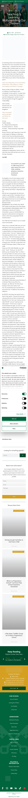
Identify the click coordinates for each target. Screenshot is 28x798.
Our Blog (14, 756)
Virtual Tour (14, 709)
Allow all (14, 418)
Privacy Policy (14, 770)
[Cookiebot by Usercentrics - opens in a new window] (20, 368)
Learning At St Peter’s (14, 702)
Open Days (14, 727)
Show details (20, 414)
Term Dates (14, 746)
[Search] (23, 455)
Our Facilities (14, 706)
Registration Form (14, 730)
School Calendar (19, 1)
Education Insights (9, 34)
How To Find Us (14, 742)
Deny (14, 428)
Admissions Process (14, 720)
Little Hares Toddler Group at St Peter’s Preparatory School (14, 635)
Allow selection (14, 423)
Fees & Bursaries (14, 723)
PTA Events (14, 753)
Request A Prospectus (8, 1)
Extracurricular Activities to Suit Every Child (14, 541)
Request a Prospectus (14, 733)
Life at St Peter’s (14, 699)
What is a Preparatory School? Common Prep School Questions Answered (14, 584)
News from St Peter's (19, 34)
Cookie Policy (14, 773)
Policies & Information (14, 766)
